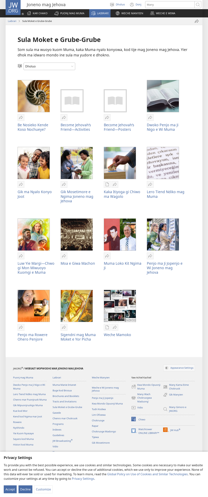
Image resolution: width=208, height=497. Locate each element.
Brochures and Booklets (66, 396)
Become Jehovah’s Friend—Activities (76, 127)
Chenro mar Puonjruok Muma (30, 399)
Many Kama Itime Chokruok (176, 387)
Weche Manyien (101, 377)
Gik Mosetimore (101, 442)
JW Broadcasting (63, 440)
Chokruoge (98, 420)
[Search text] (170, 4)
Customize (43, 489)
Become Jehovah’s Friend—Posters (119, 127)
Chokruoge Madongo (104, 431)
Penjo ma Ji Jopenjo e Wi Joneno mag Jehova (165, 268)
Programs (58, 424)
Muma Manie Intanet (64, 384)
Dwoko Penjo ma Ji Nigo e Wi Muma (162, 127)
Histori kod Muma (23, 444)
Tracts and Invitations (65, 401)
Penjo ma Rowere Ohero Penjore (33, 337)
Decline (25, 489)
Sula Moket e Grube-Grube (67, 407)
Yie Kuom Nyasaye (23, 433)
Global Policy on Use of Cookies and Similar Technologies (147, 474)
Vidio (55, 446)
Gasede (57, 412)
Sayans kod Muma (23, 439)
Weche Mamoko (117, 334)
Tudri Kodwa (99, 409)
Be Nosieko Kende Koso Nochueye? (33, 127)
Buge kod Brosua (62, 390)
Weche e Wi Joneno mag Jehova (105, 389)
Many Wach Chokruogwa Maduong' (141, 398)
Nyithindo (18, 427)
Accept (10, 489)
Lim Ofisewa (98, 414)
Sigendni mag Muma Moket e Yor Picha (78, 337)
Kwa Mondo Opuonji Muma (107, 403)
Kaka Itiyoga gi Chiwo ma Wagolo (122, 194)
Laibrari (12, 21)
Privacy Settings (83, 479)
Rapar (95, 425)
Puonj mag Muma (23, 377)
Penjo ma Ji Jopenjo (102, 398)
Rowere (17, 422)
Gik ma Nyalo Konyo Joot (35, 194)
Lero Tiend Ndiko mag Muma (165, 194)
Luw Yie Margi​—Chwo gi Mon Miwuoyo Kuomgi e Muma (36, 268)
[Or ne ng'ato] (196, 21)
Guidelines (58, 435)
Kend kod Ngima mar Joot (27, 416)
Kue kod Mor (20, 411)
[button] (69, 13)
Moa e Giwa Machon (78, 263)
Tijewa (95, 437)
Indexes (57, 429)
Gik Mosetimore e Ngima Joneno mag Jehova (77, 196)
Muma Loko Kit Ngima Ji (122, 265)
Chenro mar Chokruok (65, 418)
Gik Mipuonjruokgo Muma (28, 405)
